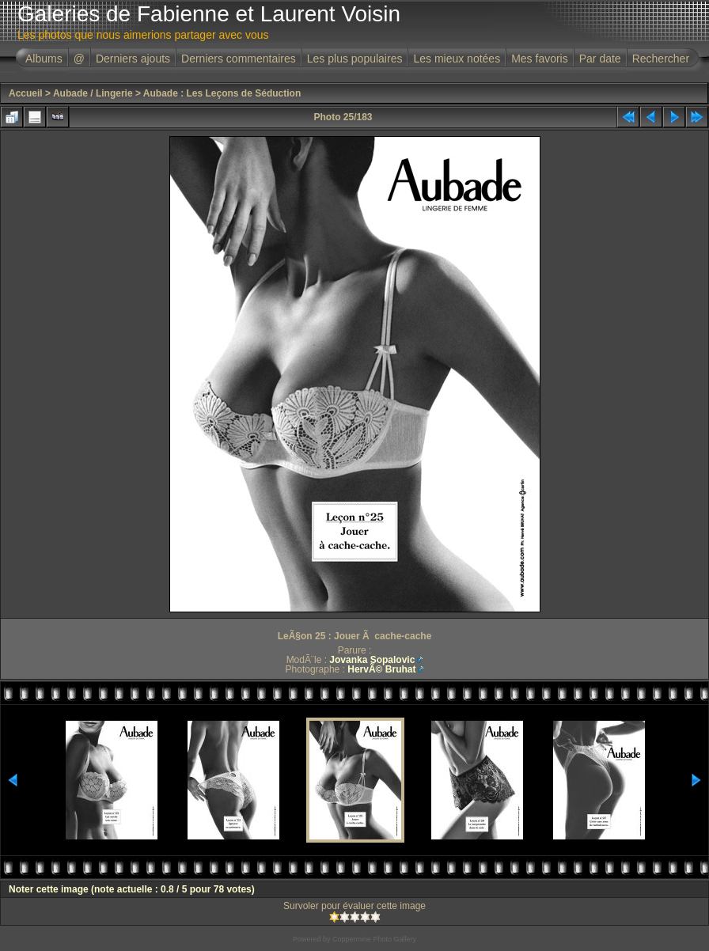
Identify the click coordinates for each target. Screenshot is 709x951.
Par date (600, 58)
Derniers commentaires (238, 58)
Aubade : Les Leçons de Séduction (222, 93)
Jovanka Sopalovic (372, 659)
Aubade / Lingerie (93, 93)
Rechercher (660, 58)
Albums (44, 58)
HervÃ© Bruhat (381, 669)
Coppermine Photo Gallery (374, 939)
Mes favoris (539, 58)
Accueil (26, 93)
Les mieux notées (456, 58)
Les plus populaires (355, 58)
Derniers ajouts (133, 58)
